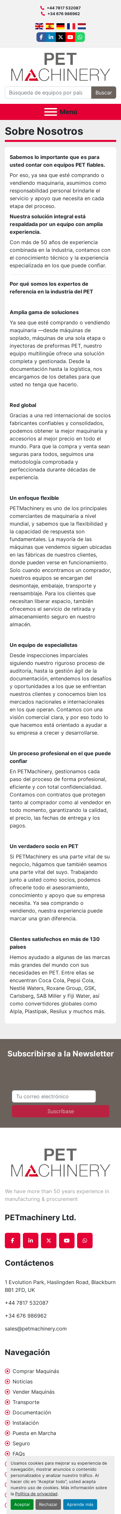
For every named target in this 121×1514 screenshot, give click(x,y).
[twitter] (61, 37)
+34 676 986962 (63, 13)
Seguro (21, 1443)
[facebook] (41, 37)
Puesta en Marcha (34, 1433)
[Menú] (50, 112)
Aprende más (80, 1504)
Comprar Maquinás (36, 1371)
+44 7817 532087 (64, 7)
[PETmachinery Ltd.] (60, 1162)
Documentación (32, 1412)
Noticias (23, 1381)
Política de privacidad (36, 1493)
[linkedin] (51, 37)
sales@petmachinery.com (36, 1328)
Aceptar (22, 1504)
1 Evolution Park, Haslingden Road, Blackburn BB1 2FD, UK (60, 1286)
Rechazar (48, 1504)
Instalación (26, 1423)
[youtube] (70, 37)
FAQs (19, 1453)
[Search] (48, 92)
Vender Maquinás (34, 1392)
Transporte (26, 1402)
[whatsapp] (80, 37)
